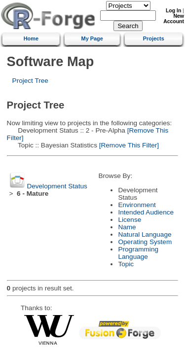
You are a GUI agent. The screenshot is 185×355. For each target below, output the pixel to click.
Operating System (145, 242)
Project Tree (30, 80)
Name (127, 227)
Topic (126, 264)
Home (31, 38)
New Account (173, 18)
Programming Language (138, 253)
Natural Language (144, 234)
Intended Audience (146, 212)
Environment (136, 205)
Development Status (57, 186)
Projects (153, 38)
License (129, 219)
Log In (173, 10)
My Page (92, 38)
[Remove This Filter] (128, 145)
